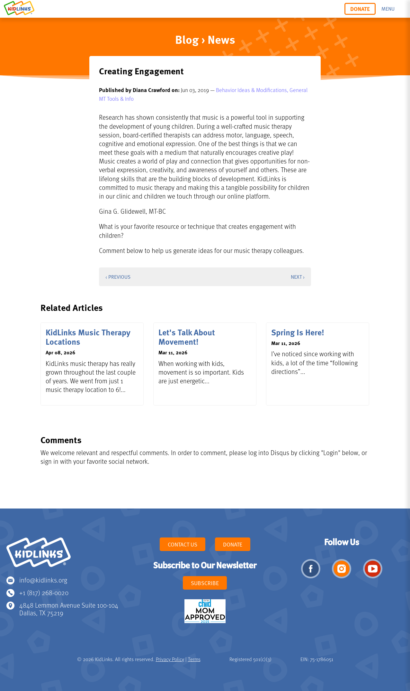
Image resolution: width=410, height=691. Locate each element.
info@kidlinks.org (43, 580)
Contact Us (182, 544)
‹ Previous (117, 277)
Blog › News (205, 39)
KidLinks (38, 555)
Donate (360, 9)
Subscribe (205, 583)
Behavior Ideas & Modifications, (253, 90)
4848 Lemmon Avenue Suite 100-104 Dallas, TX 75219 (68, 609)
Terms (194, 659)
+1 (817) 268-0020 (43, 592)
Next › (298, 277)
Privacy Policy (170, 659)
